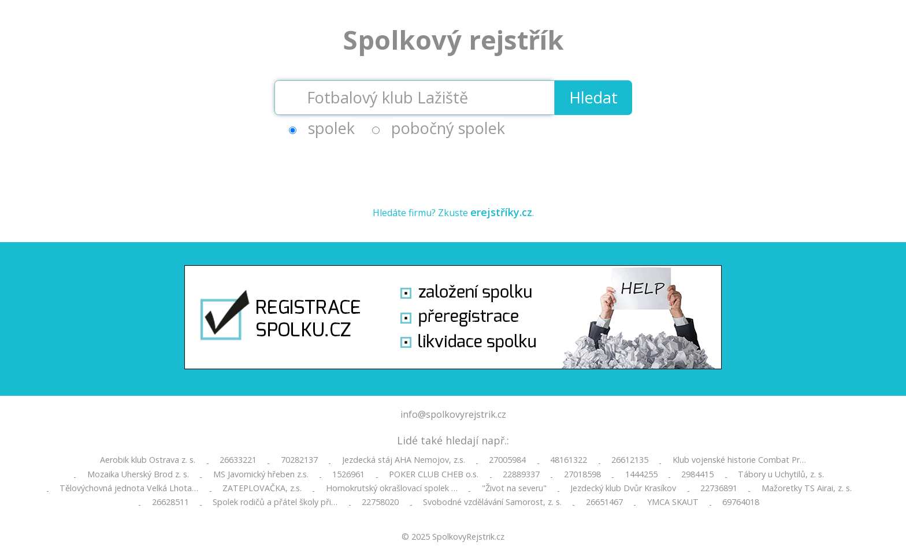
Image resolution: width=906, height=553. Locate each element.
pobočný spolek (448, 128)
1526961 (348, 474)
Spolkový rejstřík (453, 39)
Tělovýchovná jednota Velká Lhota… (129, 488)
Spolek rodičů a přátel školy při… (275, 502)
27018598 (582, 474)
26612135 (629, 460)
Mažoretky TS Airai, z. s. (807, 488)
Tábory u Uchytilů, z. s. (781, 474)
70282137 (299, 460)
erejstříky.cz (501, 212)
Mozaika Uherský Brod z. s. (138, 474)
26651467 (604, 502)
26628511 (170, 502)
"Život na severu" (514, 488)
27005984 (507, 460)
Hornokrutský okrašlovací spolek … (392, 488)
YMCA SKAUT (673, 502)
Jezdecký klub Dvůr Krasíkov (623, 488)
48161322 (568, 460)
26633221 (238, 460)
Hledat (593, 97)
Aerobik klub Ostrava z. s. (147, 460)
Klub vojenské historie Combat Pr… (739, 460)
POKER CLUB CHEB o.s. (433, 474)
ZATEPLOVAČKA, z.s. (262, 488)
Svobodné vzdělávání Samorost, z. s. (492, 502)
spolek (331, 128)
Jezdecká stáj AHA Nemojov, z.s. (403, 460)
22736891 (718, 488)
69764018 (740, 502)
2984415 (697, 474)
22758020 (380, 502)
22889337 (521, 474)
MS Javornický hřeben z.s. (261, 474)
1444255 (641, 474)
